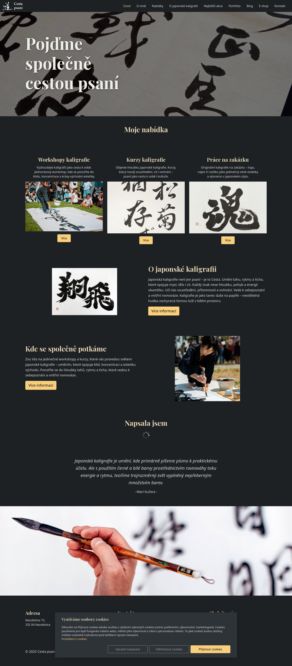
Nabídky (157, 6)
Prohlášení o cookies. (74, 639)
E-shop (263, 6)
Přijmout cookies (212, 649)
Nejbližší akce (213, 6)
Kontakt (279, 6)
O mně (141, 6)
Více (64, 238)
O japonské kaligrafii (183, 6)
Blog (250, 6)
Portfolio (234, 6)
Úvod (127, 6)
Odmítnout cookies (175, 649)
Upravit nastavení (138, 649)
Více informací (40, 385)
